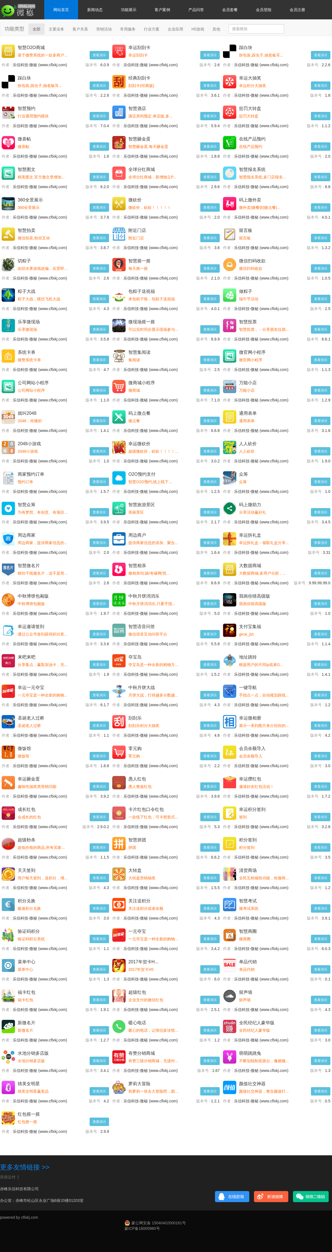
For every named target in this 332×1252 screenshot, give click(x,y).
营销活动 (104, 29)
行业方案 (151, 29)
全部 (36, 29)
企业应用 (175, 29)
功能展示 (128, 9)
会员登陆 (263, 9)
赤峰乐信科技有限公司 (19, 1189)
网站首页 (61, 9)
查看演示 (99, 55)
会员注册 (297, 9)
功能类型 (14, 29)
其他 (216, 29)
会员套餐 (230, 9)
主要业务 (56, 29)
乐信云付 (7, 1177)
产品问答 (196, 9)
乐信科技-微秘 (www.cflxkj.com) (40, 65)
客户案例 (162, 9)
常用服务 (128, 29)
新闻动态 (95, 9)
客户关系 (80, 29)
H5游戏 (197, 29)
